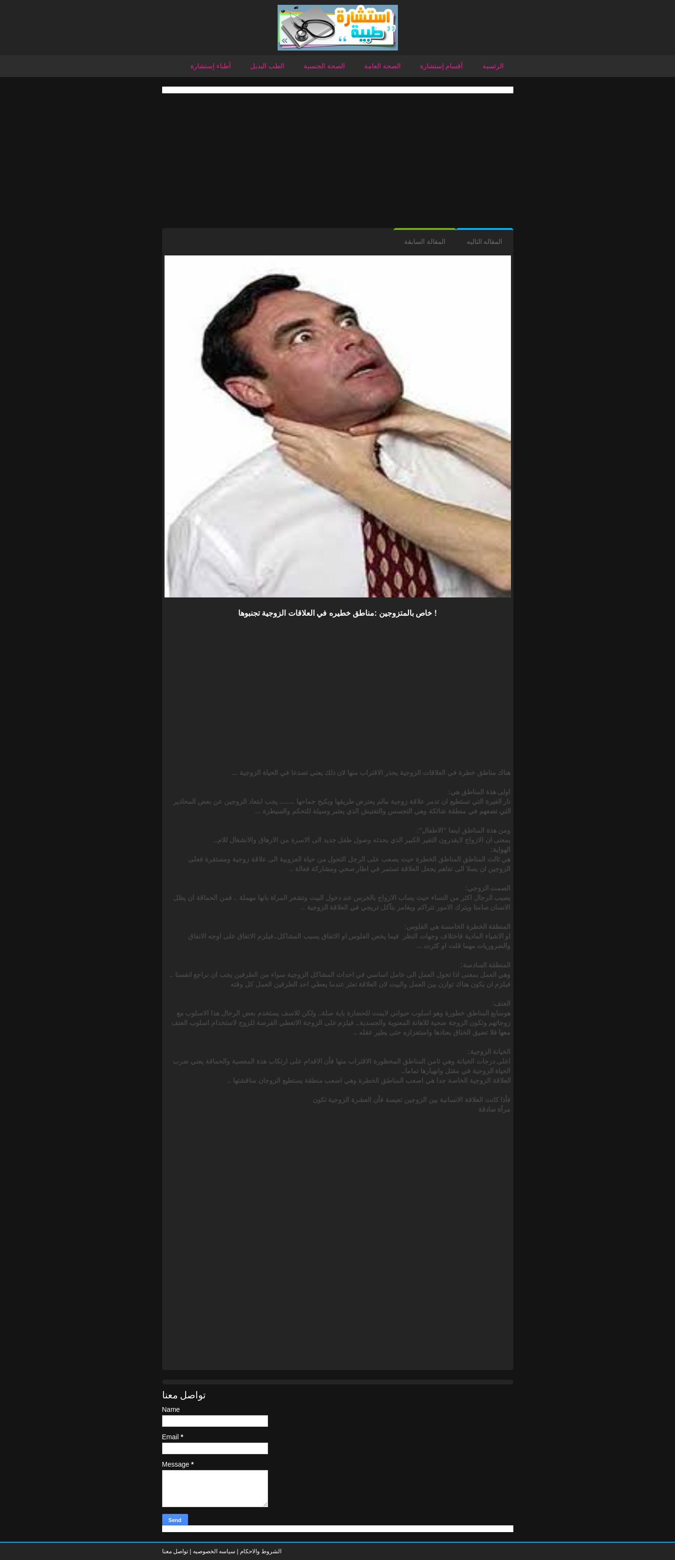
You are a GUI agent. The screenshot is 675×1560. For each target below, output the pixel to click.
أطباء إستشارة (211, 66)
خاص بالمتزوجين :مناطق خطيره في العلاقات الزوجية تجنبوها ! (337, 613)
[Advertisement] (337, 160)
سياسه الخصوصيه (214, 1551)
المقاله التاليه (485, 241)
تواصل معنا (175, 1551)
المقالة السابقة (425, 241)
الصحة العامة (382, 66)
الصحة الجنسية (324, 66)
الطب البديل (267, 66)
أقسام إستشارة (441, 66)
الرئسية (493, 66)
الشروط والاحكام (259, 1551)
